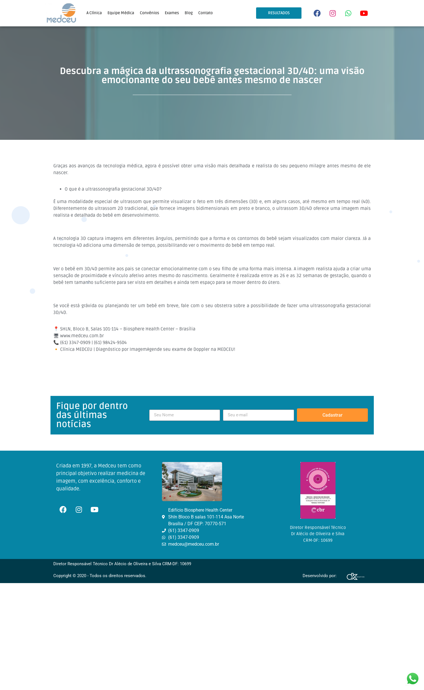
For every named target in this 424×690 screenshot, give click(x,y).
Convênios (149, 12)
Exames (172, 12)
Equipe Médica (120, 12)
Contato (205, 12)
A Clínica (94, 12)
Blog (189, 12)
